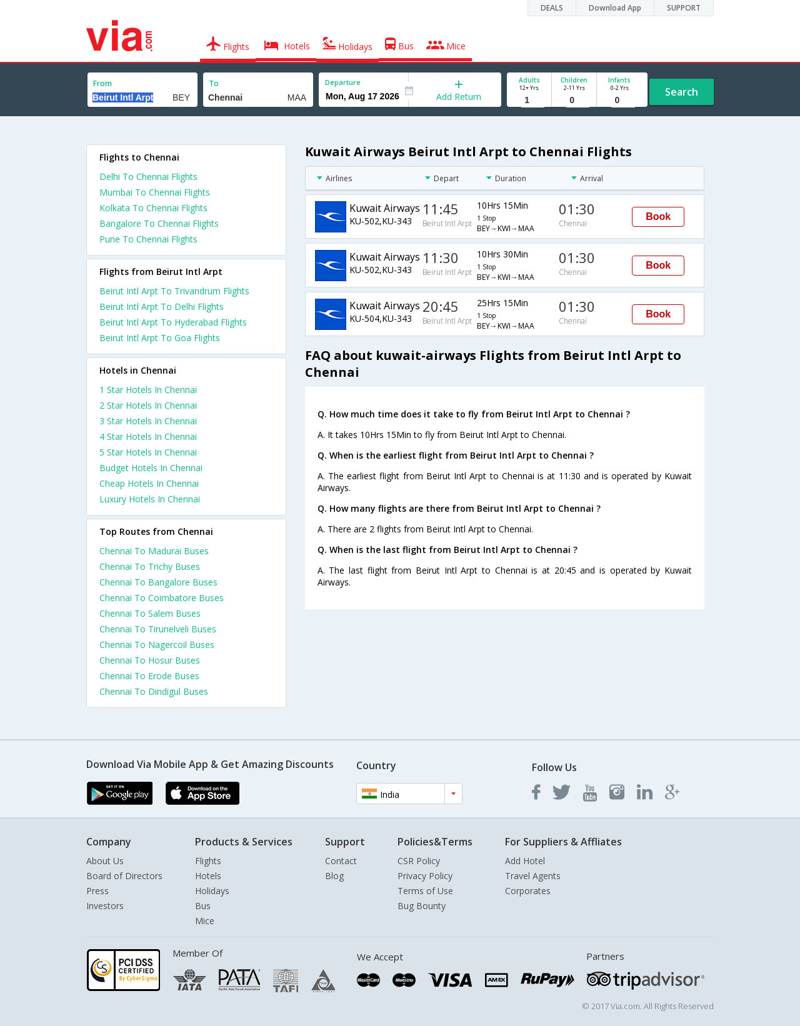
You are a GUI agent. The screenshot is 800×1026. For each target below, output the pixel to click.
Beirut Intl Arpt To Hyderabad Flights (173, 322)
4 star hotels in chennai (148, 436)
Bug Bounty (422, 906)
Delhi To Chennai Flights (148, 176)
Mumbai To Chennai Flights (154, 192)
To (214, 83)
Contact (341, 861)
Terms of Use (425, 891)
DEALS (552, 7)
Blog (334, 876)
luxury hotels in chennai (149, 499)
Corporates (528, 891)
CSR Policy (419, 861)
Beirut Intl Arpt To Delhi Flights (161, 306)
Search (681, 92)
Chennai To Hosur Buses (149, 660)
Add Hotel (525, 861)
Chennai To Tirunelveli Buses (157, 629)
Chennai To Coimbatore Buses (161, 598)
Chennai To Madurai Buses (154, 551)
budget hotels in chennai (150, 468)
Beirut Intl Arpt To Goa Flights (159, 338)
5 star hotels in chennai (148, 452)
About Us (105, 861)
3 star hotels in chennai (148, 421)
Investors (105, 906)
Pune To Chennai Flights (148, 239)
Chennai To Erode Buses (149, 676)
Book (658, 216)
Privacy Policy (425, 876)
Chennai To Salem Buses (150, 613)
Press (97, 891)
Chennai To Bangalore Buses (158, 582)
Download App (615, 7)
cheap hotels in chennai (149, 483)
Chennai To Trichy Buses (149, 566)
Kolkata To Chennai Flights (153, 208)
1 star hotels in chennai (148, 390)
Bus (203, 906)
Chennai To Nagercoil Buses (156, 644)
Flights (208, 861)
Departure (343, 82)
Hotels (208, 876)
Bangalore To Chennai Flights (159, 223)
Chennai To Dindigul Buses (153, 691)
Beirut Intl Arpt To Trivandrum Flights (174, 291)
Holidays (212, 891)
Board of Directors (124, 876)
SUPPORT (684, 7)
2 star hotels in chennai (148, 405)
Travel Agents (533, 876)
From (102, 83)
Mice (204, 921)
